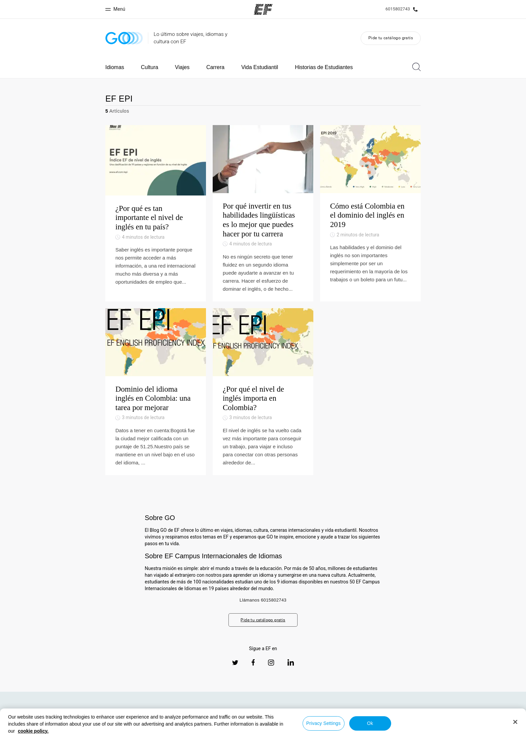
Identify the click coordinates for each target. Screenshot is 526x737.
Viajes (182, 67)
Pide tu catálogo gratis (390, 37)
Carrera (215, 67)
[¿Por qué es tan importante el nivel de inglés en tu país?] (155, 213)
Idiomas (114, 67)
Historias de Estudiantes (324, 67)
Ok (370, 723)
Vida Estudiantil (259, 67)
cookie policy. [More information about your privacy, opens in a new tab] (33, 731)
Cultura (149, 67)
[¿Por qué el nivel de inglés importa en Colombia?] (263, 391)
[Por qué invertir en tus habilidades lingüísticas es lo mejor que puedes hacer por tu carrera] (263, 213)
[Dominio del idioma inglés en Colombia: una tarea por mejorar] (155, 391)
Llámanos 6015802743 (263, 600)
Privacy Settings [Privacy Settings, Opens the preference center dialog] (323, 723)
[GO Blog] (124, 38)
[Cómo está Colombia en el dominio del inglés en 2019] (370, 213)
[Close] (515, 722)
